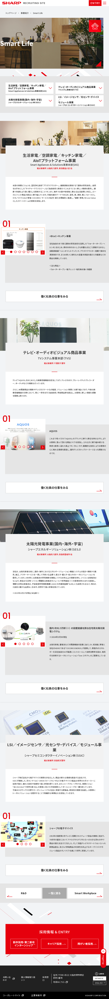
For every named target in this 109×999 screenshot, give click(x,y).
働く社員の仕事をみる (71, 297)
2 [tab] (15, 252)
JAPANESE (98, 978)
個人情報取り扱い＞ (28, 978)
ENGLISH (99, 982)
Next (43, 252)
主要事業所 (38, 995)
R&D (16, 894)
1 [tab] (11, 252)
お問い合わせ (9, 978)
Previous (3, 252)
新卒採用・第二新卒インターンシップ (24, 943)
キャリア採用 (56, 943)
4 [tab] (24, 252)
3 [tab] (20, 252)
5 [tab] (28, 252)
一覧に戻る (54, 893)
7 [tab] (37, 252)
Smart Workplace (88, 894)
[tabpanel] (54, 245)
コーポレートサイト (13, 995)
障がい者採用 (87, 943)
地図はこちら (60, 982)
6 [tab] (32, 252)
